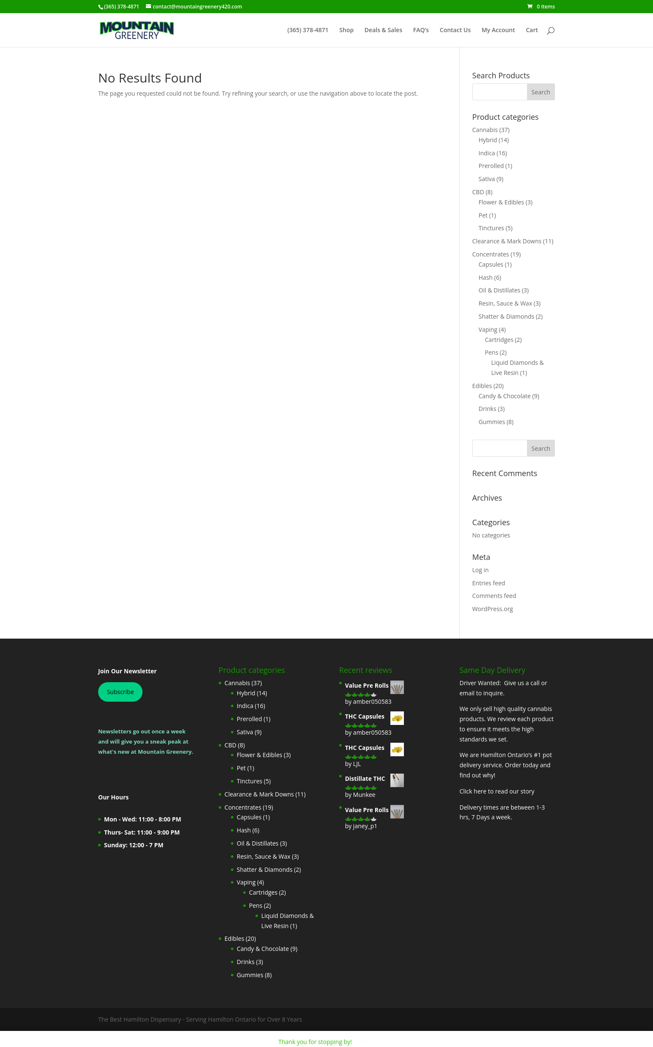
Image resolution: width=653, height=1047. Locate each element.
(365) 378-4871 (308, 30)
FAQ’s (421, 30)
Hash (486, 277)
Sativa (487, 179)
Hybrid (488, 140)
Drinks (488, 409)
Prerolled (491, 166)
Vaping (488, 329)
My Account (498, 30)
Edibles (482, 386)
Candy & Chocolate (505, 396)
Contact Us (455, 30)
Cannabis (485, 130)
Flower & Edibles (501, 202)
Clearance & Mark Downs (507, 241)
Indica (487, 153)
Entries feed (488, 583)
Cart (532, 30)
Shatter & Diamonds (507, 316)
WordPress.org (492, 609)
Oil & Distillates (500, 290)
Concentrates (490, 254)
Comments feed (494, 596)
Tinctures (491, 228)
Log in (480, 570)
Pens (492, 352)
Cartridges (499, 340)
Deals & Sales (383, 30)
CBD (478, 192)
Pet (483, 215)
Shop (346, 30)
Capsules (491, 264)
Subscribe (120, 692)
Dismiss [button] (364, 1042)
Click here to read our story (496, 791)
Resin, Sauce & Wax (505, 303)
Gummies (492, 422)
